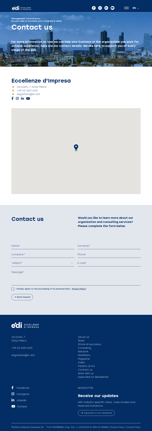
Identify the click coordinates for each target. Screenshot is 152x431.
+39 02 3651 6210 (27, 90)
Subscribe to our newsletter (96, 413)
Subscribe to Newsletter (93, 377)
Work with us (86, 373)
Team (81, 340)
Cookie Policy (133, 427)
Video (81, 362)
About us (83, 337)
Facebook (20, 388)
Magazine (84, 358)
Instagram (20, 394)
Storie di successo (89, 344)
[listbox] (43, 263)
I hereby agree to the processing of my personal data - (51, 289)
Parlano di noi (86, 366)
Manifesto (84, 355)
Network (83, 351)
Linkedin (18, 400)
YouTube (19, 406)
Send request (24, 297)
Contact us (85, 369)
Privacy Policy (117, 427)
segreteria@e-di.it (28, 94)
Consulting (84, 347)
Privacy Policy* (79, 289)
